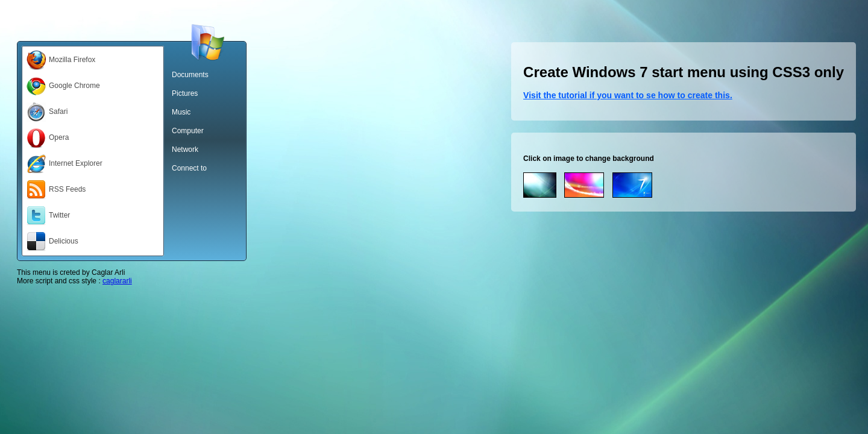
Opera (48, 138)
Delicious (52, 241)
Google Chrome (63, 86)
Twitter (48, 215)
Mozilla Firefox (61, 60)
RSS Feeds (56, 190)
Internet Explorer (64, 164)
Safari (47, 112)
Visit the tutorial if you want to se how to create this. (627, 95)
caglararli (117, 281)
